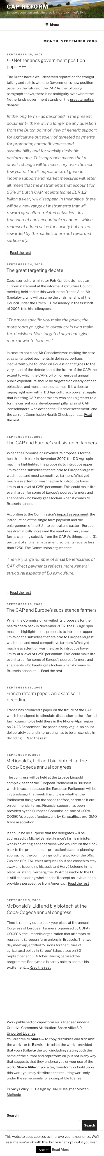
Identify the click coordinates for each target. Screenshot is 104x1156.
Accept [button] (44, 1149)
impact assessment (72, 514)
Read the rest (20, 253)
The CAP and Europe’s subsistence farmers (51, 610)
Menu (52, 24)
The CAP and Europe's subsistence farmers (51, 442)
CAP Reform (28, 6)
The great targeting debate (34, 270)
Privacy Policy (18, 1089)
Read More (60, 1150)
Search (12, 1115)
